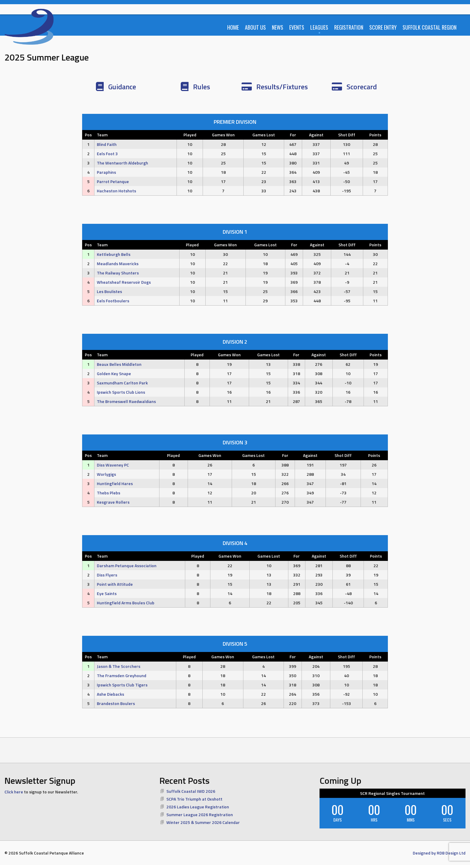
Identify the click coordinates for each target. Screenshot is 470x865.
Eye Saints (107, 593)
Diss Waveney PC (113, 465)
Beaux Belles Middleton (119, 364)
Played (189, 135)
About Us (255, 27)
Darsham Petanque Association (126, 565)
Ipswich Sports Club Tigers (122, 685)
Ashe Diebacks (110, 694)
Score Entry (383, 27)
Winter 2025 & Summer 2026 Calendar (203, 822)
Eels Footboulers (113, 301)
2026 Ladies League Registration (197, 807)
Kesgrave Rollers (113, 502)
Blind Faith (107, 144)
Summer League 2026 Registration (199, 814)
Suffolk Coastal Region (430, 27)
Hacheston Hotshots (116, 191)
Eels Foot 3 (107, 153)
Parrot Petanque (113, 181)
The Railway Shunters (118, 273)
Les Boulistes (109, 291)
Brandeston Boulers (116, 703)
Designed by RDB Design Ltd (439, 853)
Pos (88, 135)
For (293, 135)
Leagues (319, 27)
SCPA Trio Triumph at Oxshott (194, 799)
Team (102, 135)
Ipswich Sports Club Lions (121, 392)
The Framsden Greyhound (121, 675)
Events (296, 27)
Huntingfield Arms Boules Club (125, 603)
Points (375, 135)
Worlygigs (106, 474)
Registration (348, 27)
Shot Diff (346, 135)
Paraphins (106, 172)
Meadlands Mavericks (117, 263)
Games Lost (263, 135)
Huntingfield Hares (115, 483)
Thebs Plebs (108, 493)
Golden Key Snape (114, 373)
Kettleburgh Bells (113, 254)
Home (233, 27)
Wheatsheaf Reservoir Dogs (124, 282)
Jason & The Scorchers (118, 666)
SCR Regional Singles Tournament (392, 793)
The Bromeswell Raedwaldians (126, 401)
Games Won (223, 135)
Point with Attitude (115, 584)
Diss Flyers (107, 575)
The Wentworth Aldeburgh (122, 163)
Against (316, 135)
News (277, 27)
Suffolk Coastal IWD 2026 (190, 791)
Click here (13, 792)
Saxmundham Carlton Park (122, 383)
